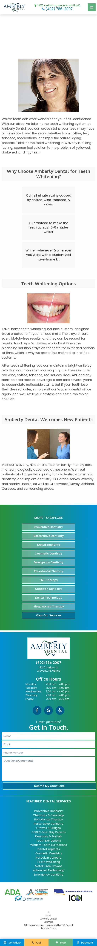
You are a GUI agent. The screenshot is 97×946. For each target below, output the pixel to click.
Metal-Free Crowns (48, 866)
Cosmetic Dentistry (48, 553)
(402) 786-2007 (57, 9)
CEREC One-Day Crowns (49, 832)
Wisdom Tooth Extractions (48, 845)
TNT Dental (67, 925)
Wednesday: (33, 691)
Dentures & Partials (48, 836)
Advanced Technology (48, 870)
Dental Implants (48, 545)
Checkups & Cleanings (48, 815)
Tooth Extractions (48, 841)
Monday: (30, 684)
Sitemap (48, 921)
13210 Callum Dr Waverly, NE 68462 (48, 669)
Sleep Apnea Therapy (48, 606)
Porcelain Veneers (48, 858)
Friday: (29, 699)
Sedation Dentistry (48, 589)
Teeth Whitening (48, 862)
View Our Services (48, 615)
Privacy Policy (48, 928)
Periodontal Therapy (48, 571)
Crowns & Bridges (48, 828)
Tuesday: (31, 688)
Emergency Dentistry (48, 562)
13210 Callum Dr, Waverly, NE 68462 (56, 5)
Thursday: (31, 695)
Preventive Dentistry (48, 527)
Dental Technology (48, 598)
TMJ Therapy (48, 580)
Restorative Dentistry (48, 536)
